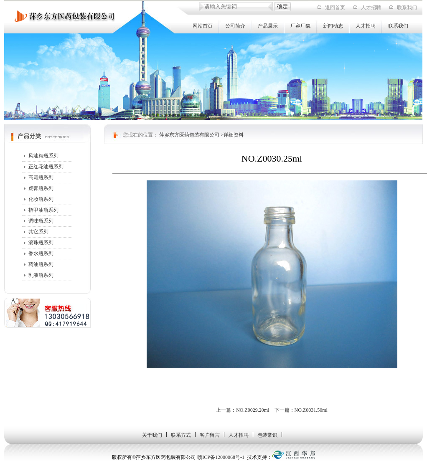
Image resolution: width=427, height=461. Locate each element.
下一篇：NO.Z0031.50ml (301, 410)
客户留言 (210, 435)
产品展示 (268, 26)
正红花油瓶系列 (46, 167)
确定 (282, 6)
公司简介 (235, 26)
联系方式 (181, 435)
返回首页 (335, 7)
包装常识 (267, 435)
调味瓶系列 (40, 221)
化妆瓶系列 (40, 199)
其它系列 (38, 232)
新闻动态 (333, 26)
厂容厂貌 (300, 26)
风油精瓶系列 (43, 156)
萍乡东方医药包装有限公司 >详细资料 (201, 135)
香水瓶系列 (40, 253)
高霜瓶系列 (40, 177)
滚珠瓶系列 (40, 243)
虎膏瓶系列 (40, 188)
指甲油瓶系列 (43, 210)
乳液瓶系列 (40, 275)
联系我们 (407, 7)
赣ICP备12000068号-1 (220, 457)
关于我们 (152, 435)
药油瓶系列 (40, 264)
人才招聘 (371, 7)
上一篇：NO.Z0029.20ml (242, 410)
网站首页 (203, 26)
